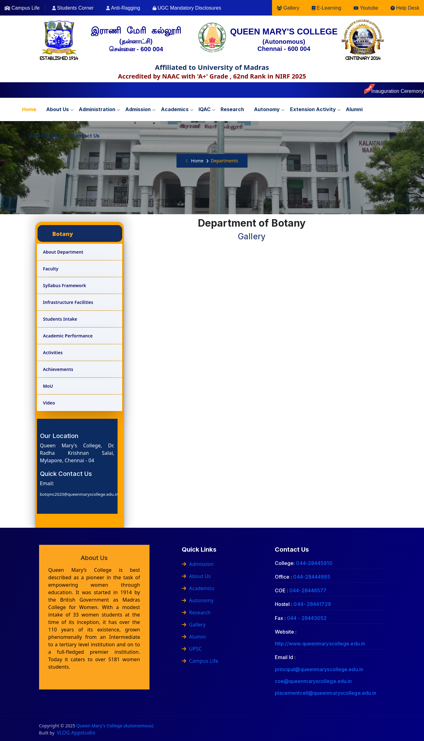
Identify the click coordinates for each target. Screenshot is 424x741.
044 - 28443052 (307, 618)
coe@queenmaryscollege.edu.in (313, 681)
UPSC (192, 648)
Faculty (51, 269)
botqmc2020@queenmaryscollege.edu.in (79, 494)
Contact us (86, 136)
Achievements (58, 369)
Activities (53, 352)
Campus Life (25, 8)
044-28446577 (307, 590)
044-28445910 (314, 563)
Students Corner (75, 8)
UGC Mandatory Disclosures (189, 8)
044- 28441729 (312, 604)
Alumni (354, 109)
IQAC (205, 109)
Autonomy (267, 109)
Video (49, 403)
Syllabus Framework (64, 285)
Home (29, 109)
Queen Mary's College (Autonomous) (114, 726)
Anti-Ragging (125, 8)
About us (57, 109)
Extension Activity (313, 109)
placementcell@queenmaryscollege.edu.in (326, 693)
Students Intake (60, 319)
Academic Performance (68, 336)
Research (232, 109)
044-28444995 (311, 577)
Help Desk (407, 8)
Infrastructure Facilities (68, 302)
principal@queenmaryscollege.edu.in (319, 669)
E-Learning (329, 8)
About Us (196, 576)
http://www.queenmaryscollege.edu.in (320, 643)
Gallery (291, 8)
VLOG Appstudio (76, 732)
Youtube (369, 8)
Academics (175, 109)
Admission (138, 109)
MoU (48, 386)
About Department (63, 252)
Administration (97, 109)
